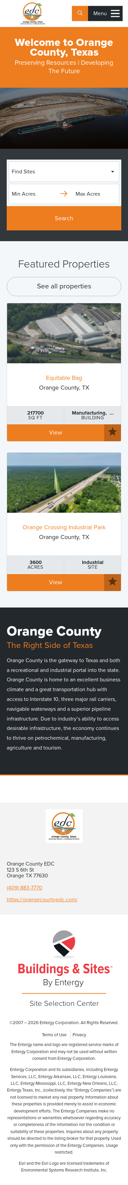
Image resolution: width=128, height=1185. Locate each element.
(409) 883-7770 (24, 887)
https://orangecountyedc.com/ (42, 899)
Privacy (79, 1035)
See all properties (64, 286)
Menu (106, 13)
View (55, 432)
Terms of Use (54, 1035)
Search (64, 218)
